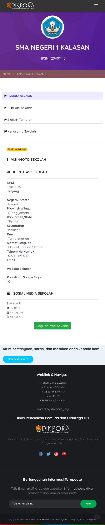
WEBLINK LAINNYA (53, 391)
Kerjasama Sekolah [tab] (20, 131)
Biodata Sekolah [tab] (18, 96)
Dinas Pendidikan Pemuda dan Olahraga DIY (46, 519)
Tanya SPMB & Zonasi (53, 382)
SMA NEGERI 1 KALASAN (32, 73)
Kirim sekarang (18, 359)
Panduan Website (53, 387)
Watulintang (86, 519)
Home (7, 73)
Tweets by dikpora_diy (52, 409)
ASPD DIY (54, 396)
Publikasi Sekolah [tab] (18, 108)
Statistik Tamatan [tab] (18, 119)
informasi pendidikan (79, 488)
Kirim (88, 503)
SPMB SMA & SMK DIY (53, 400)
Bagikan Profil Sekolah (52, 326)
